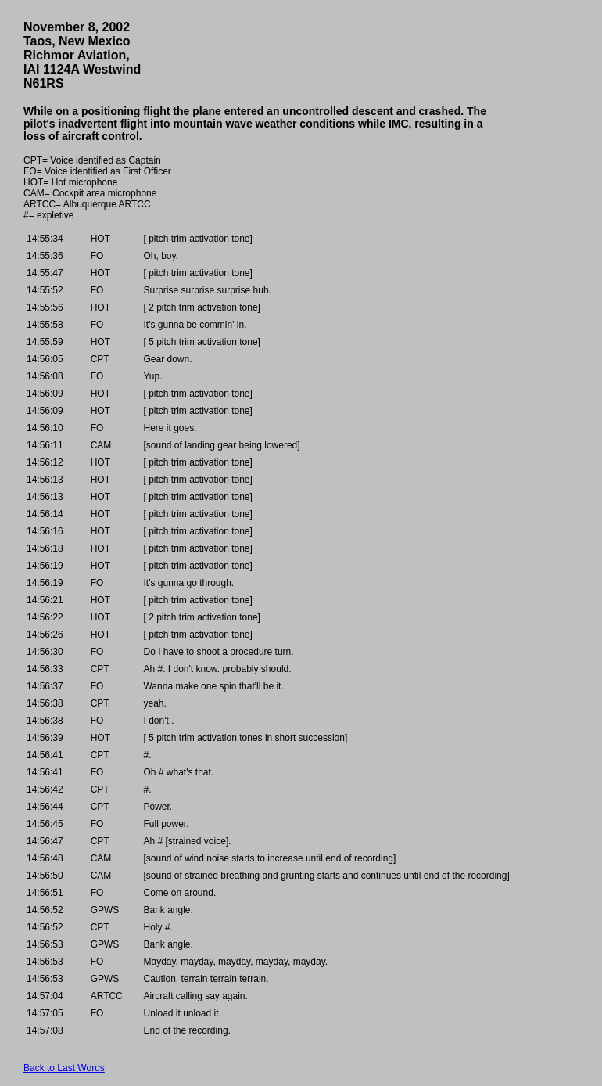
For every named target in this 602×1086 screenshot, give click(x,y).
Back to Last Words (64, 1068)
